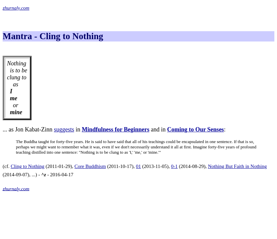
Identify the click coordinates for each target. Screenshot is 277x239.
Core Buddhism (90, 166)
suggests (64, 129)
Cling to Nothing (27, 166)
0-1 (174, 166)
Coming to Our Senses (195, 129)
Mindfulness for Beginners (116, 129)
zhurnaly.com (16, 8)
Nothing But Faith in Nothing (237, 166)
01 (138, 166)
